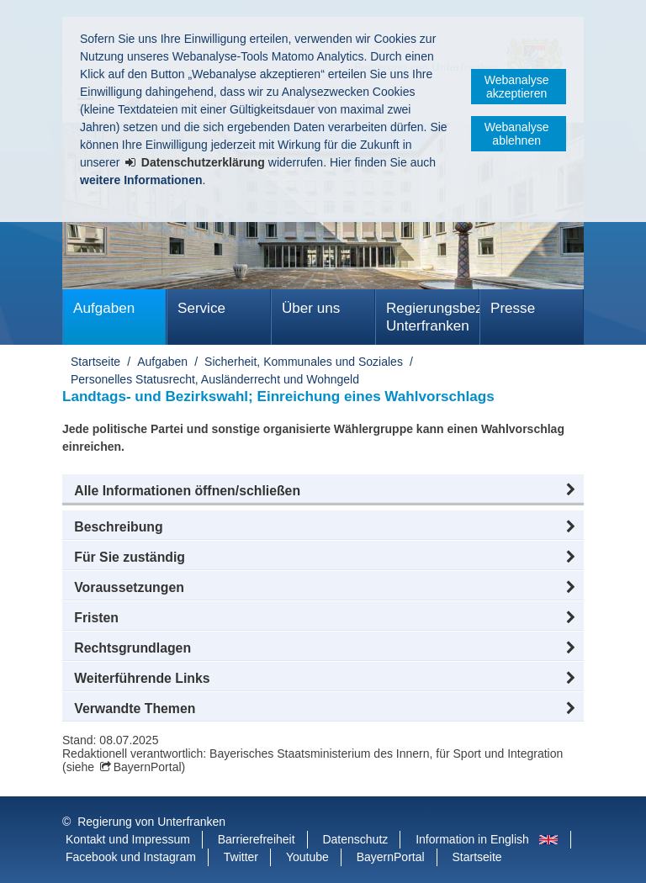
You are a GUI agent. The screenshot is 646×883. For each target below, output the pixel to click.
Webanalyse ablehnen (516, 133)
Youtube (307, 857)
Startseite (95, 361)
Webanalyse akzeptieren (516, 86)
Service (201, 308)
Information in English (472, 839)
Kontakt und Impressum (128, 839)
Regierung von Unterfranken (151, 821)
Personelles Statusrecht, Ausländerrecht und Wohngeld (215, 379)
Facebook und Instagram (131, 857)
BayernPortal (148, 767)
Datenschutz (355, 839)
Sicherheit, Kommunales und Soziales (303, 361)
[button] (323, 491)
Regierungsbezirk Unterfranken (432, 317)
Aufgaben (104, 308)
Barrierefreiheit (256, 839)
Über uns (311, 308)
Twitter (241, 857)
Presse (512, 308)
